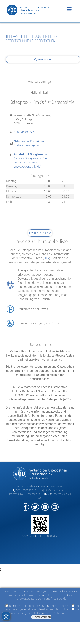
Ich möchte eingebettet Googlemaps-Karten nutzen (44, 611)
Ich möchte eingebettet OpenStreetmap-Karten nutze (42, 607)
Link (46, 258)
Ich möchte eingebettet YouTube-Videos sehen (37, 606)
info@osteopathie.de (53, 490)
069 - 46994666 (24, 132)
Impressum (16, 494)
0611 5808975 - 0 (24, 490)
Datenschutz (33, 494)
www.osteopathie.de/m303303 (40, 535)
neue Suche (42, 59)
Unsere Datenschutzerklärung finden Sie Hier (42, 598)
